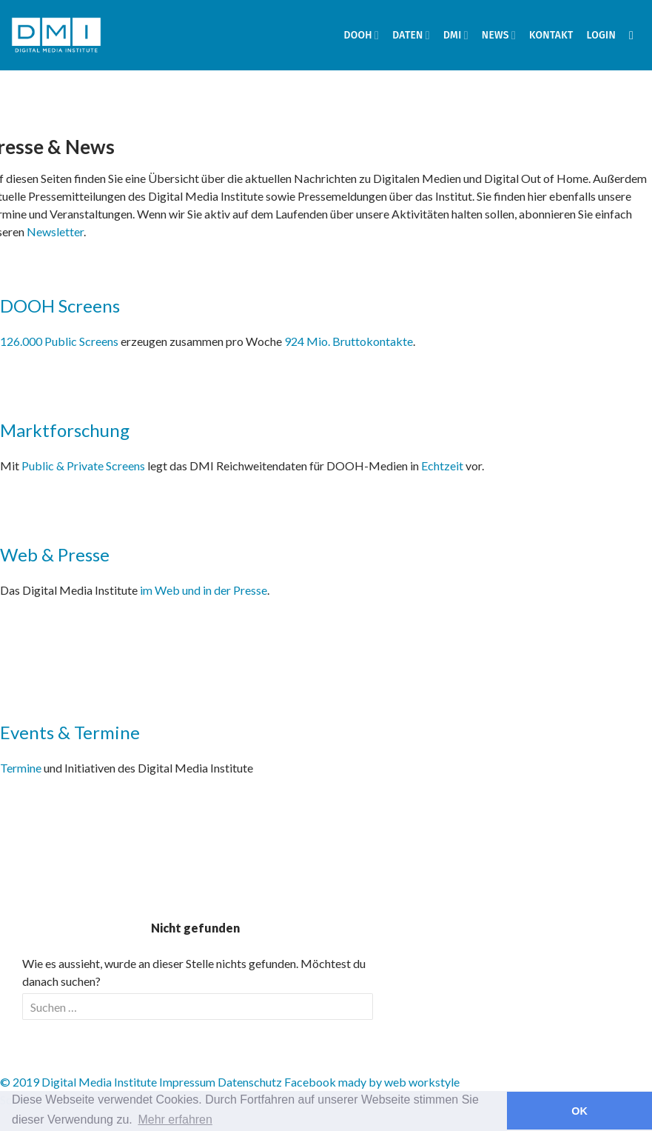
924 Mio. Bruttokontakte (348, 341)
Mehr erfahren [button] (175, 1119)
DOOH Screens (60, 305)
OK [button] (579, 1111)
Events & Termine (70, 732)
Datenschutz (250, 1082)
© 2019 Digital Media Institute (78, 1082)
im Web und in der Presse (203, 590)
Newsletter (55, 231)
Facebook (310, 1082)
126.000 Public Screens (60, 341)
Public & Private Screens (83, 465)
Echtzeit (442, 465)
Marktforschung (65, 430)
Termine (20, 768)
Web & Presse (55, 554)
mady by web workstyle (399, 1082)
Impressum (187, 1082)
